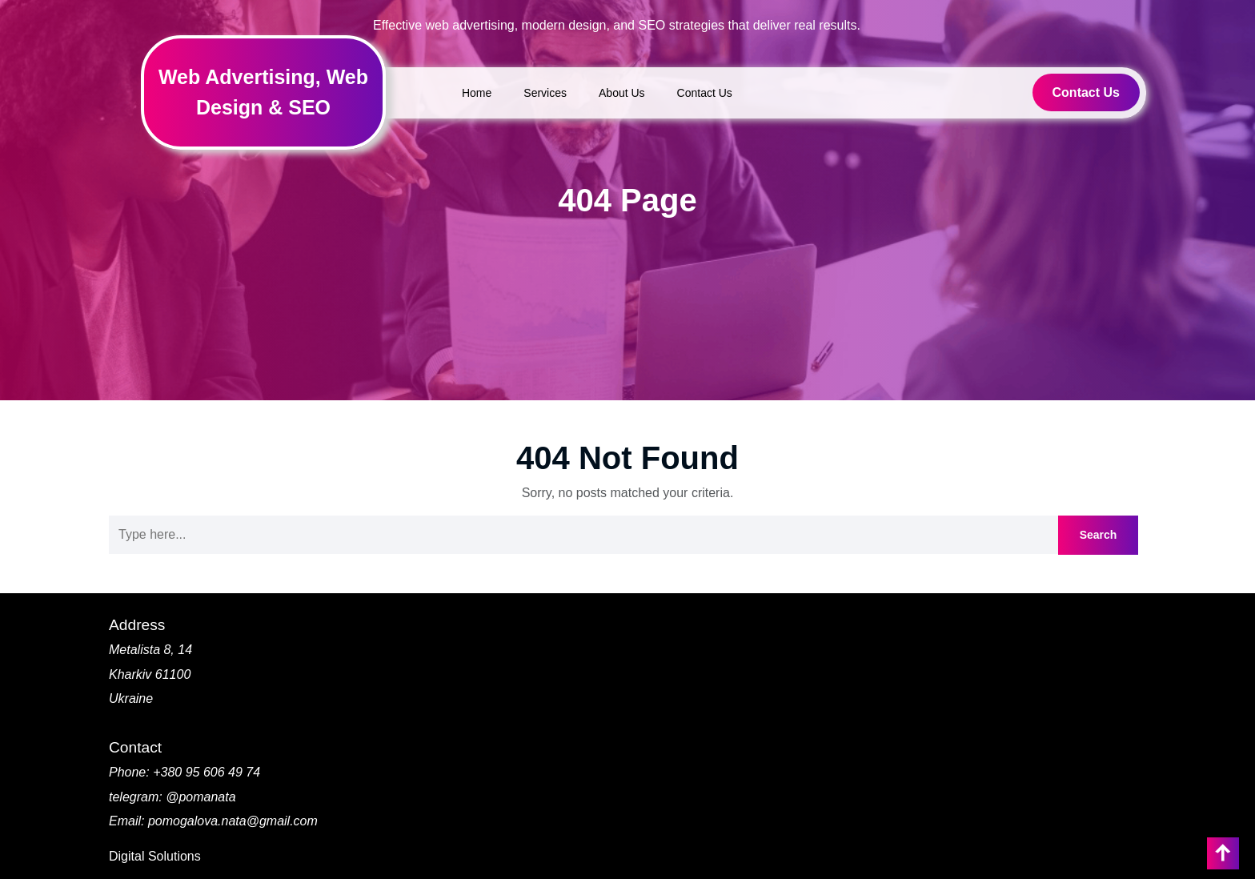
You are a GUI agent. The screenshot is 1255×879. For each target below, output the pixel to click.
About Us (622, 92)
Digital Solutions (155, 856)
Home (476, 92)
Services (545, 92)
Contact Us (704, 92)
